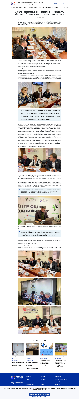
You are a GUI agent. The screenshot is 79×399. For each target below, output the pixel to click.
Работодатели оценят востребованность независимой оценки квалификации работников (46, 363)
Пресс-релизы (14, 358)
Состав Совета (29, 382)
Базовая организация (63, 3)
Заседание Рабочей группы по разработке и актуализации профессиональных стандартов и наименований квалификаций (32, 366)
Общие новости (15, 360)
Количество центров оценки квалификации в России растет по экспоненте (18, 364)
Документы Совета (30, 384)
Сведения (28, 379)
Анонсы (42, 384)
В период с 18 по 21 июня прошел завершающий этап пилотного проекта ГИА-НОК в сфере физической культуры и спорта (60, 363)
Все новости (43, 379)
